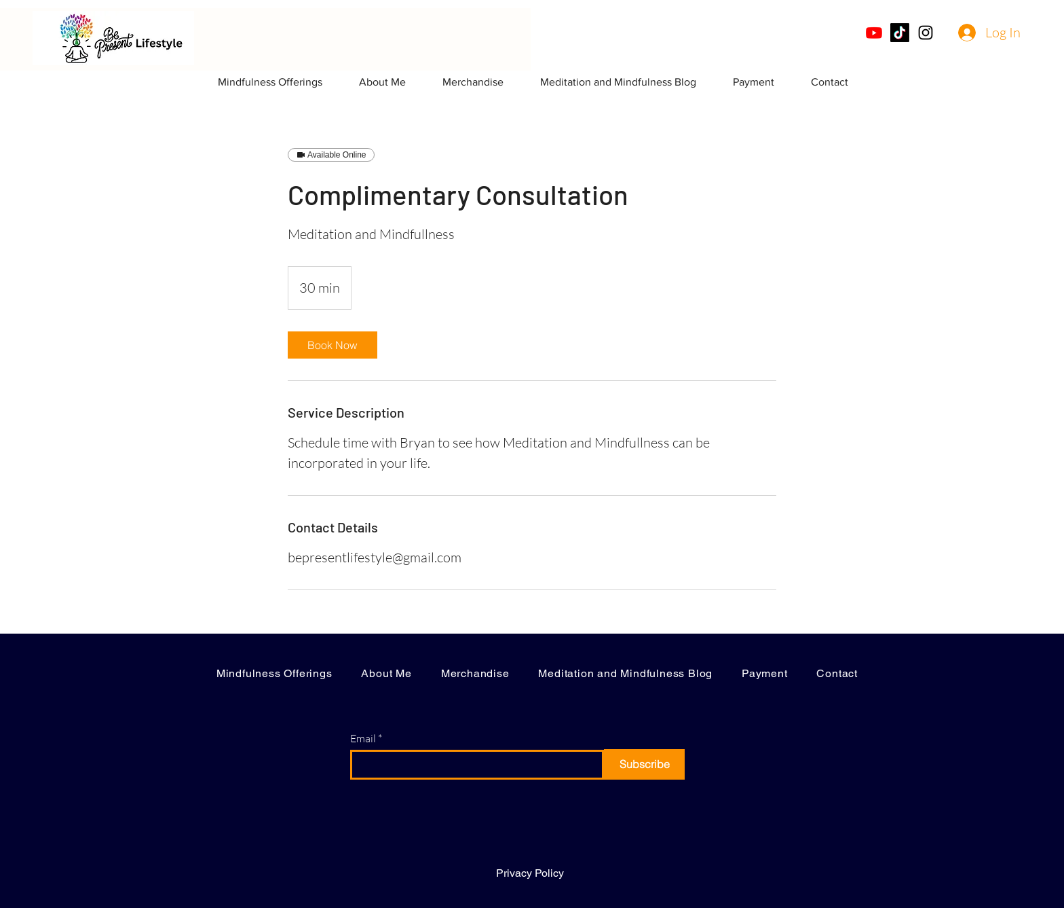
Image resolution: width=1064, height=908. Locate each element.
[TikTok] (899, 32)
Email (363, 738)
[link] (332, 345)
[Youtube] (874, 32)
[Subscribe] (644, 764)
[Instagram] (925, 32)
